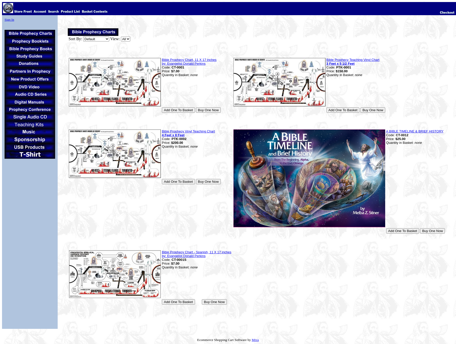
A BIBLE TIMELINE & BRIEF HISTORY (415, 131)
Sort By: (75, 39)
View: (115, 39)
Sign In (9, 19)
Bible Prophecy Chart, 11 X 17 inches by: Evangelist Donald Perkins (189, 61)
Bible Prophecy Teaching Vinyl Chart (353, 61)
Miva (255, 340)
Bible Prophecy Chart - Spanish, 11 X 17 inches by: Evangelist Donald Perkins (196, 254)
